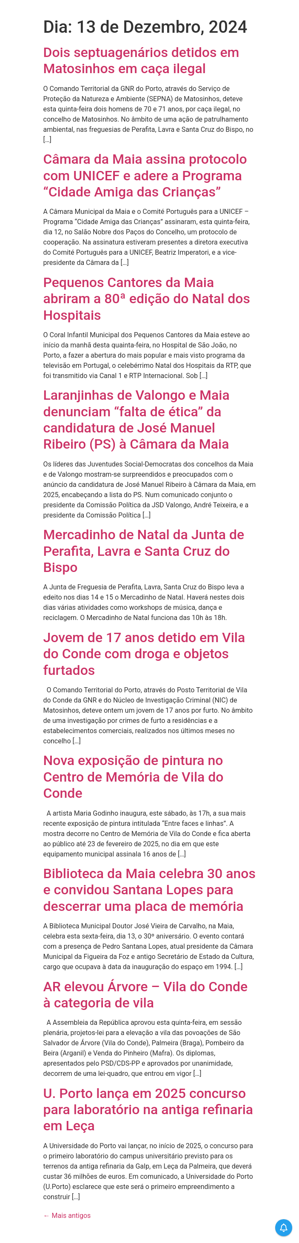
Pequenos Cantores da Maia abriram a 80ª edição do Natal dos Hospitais (146, 298)
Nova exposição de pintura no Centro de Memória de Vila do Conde (133, 776)
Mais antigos (67, 1216)
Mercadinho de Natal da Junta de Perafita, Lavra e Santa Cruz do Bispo (144, 550)
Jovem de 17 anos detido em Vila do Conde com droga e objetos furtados (144, 653)
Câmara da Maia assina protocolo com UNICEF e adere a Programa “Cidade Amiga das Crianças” (145, 175)
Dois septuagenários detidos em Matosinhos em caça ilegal (141, 60)
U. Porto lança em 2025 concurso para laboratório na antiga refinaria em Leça (148, 1109)
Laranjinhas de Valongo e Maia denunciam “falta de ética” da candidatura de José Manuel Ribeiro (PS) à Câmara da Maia (136, 419)
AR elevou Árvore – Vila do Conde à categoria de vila (145, 994)
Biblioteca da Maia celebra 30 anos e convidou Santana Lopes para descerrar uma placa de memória (149, 889)
